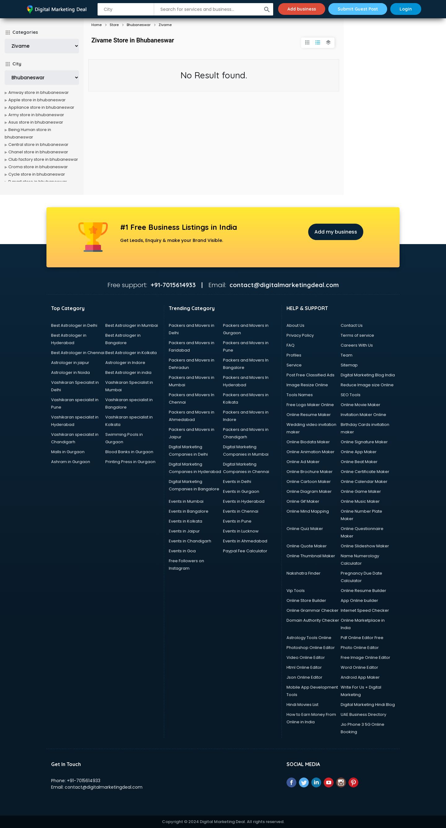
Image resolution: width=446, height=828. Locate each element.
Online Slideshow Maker (365, 546)
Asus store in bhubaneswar (35, 122)
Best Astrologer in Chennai (77, 353)
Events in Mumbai (186, 501)
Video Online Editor (305, 657)
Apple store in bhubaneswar (37, 100)
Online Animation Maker (310, 452)
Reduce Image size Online (367, 385)
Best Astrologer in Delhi (74, 325)
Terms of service (357, 335)
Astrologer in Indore (125, 363)
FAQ (290, 345)
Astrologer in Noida (70, 372)
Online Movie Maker (360, 405)
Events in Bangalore (188, 511)
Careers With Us (357, 345)
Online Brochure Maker (309, 472)
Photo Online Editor (360, 648)
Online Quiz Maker (304, 529)
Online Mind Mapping (307, 511)
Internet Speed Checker (365, 610)
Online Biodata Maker (308, 442)
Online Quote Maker (306, 546)
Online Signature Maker (364, 442)
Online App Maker (359, 452)
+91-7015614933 (83, 781)
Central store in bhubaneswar (38, 144)
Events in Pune (237, 521)
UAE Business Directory (363, 714)
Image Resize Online (307, 385)
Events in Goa (182, 551)
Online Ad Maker (303, 462)
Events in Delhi (237, 481)
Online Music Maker (360, 501)
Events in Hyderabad (244, 501)
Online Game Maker (361, 491)
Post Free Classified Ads (310, 375)
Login (406, 9)
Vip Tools (295, 591)
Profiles (293, 355)
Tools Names (299, 395)
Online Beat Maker (359, 462)
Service (294, 365)
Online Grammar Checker (312, 610)
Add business (301, 9)
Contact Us (352, 325)
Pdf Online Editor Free (362, 638)
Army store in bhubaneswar (36, 115)
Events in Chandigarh (190, 541)
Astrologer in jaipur (70, 363)
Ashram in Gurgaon (70, 462)
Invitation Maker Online (363, 415)
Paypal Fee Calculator (245, 551)
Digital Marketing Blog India (368, 375)
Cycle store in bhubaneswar (36, 174)
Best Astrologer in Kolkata (131, 353)
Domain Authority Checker (312, 620)
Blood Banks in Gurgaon (129, 452)
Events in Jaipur (184, 531)
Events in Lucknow (241, 531)
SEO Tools (351, 395)
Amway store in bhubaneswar (38, 92)
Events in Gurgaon (241, 491)
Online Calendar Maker (364, 481)
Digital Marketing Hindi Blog (368, 705)
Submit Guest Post (358, 9)
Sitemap (349, 365)
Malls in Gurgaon (68, 452)
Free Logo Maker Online (310, 405)
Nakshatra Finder (303, 573)
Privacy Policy (300, 335)
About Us (295, 325)
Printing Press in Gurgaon (130, 462)
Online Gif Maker (302, 501)
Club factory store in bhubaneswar (43, 159)
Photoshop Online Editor (310, 648)
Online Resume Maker (308, 415)
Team (346, 355)
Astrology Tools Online (308, 638)
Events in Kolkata (185, 521)
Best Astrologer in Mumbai (131, 325)
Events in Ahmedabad (245, 541)
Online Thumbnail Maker (310, 556)
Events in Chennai (240, 511)
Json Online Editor (304, 677)
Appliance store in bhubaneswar (41, 107)
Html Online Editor (304, 667)
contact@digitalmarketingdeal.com (103, 787)
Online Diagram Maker (309, 491)
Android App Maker (360, 677)
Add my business (335, 231)
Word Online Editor (359, 667)
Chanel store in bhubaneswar (38, 152)
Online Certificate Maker (365, 472)
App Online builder (359, 600)
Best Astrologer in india (128, 372)
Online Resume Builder (363, 591)
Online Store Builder (306, 600)
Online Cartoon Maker (308, 481)
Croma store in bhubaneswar (38, 167)
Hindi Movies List (302, 705)
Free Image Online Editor (365, 657)
